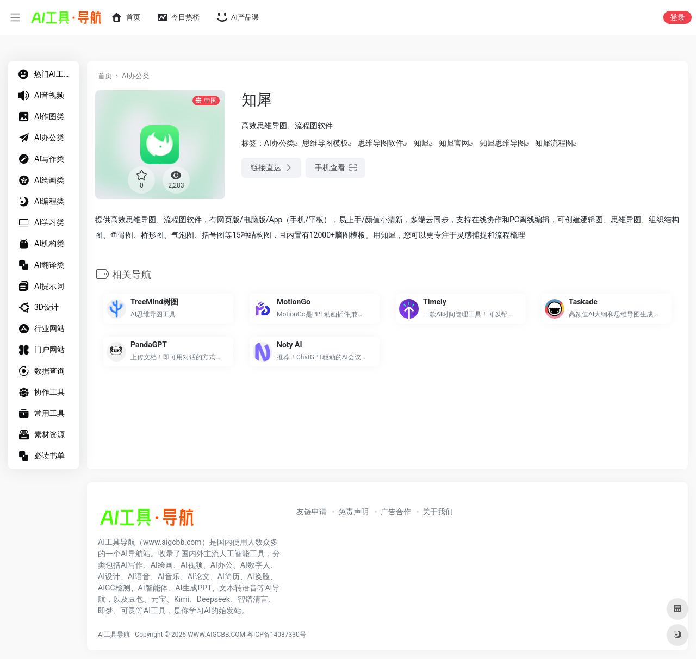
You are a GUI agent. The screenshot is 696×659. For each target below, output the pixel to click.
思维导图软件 (380, 143)
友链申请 (311, 511)
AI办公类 (136, 76)
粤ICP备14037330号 (276, 634)
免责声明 (353, 511)
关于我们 (437, 511)
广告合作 (396, 511)
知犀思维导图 (502, 143)
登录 (677, 17)
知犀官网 (454, 143)
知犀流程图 (554, 143)
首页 (105, 76)
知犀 (421, 143)
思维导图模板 (325, 143)
